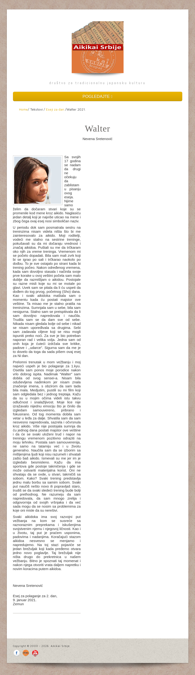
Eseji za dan (55, 109)
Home (23, 109)
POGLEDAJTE (97, 96)
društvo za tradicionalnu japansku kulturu (97, 82)
